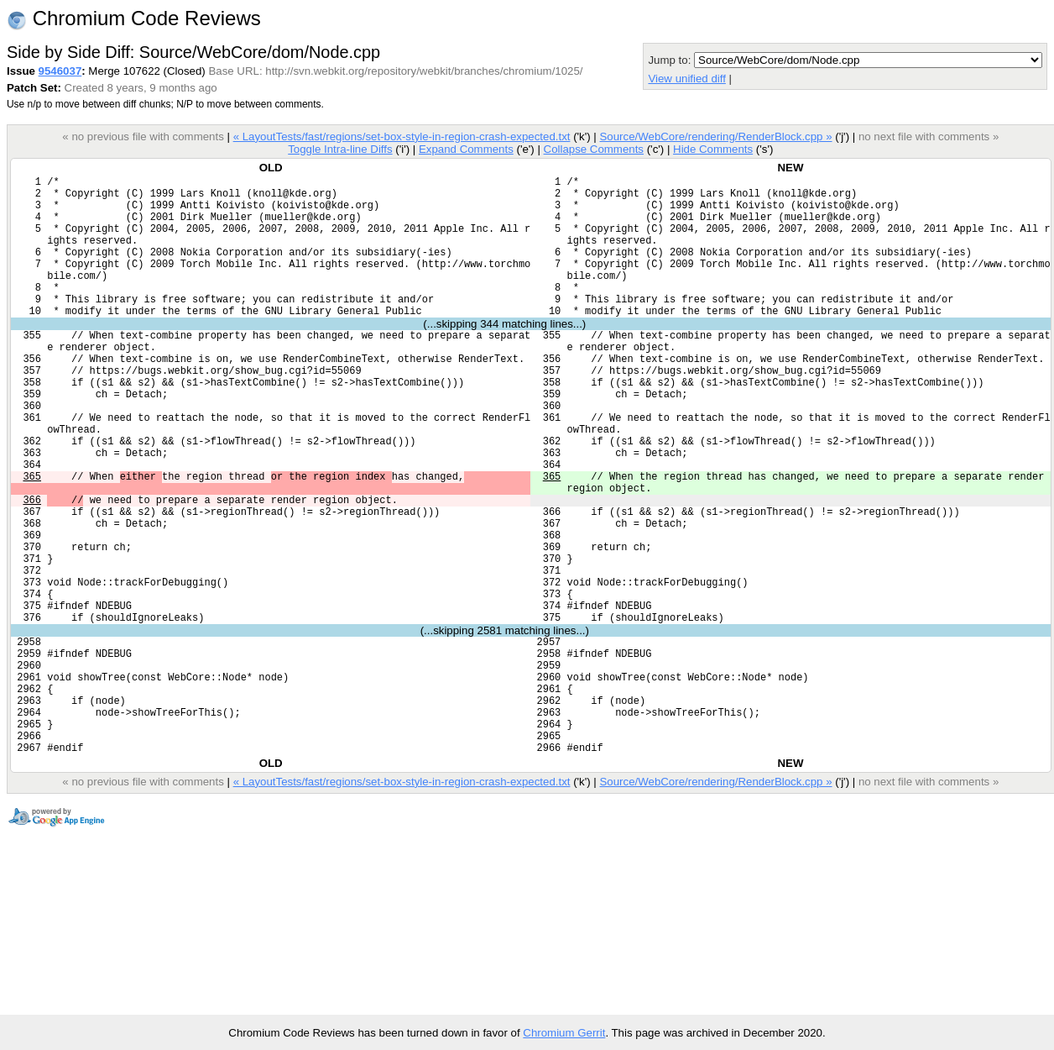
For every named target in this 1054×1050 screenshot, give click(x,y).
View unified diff (686, 78)
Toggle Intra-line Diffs (340, 149)
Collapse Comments (593, 149)
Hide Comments (713, 149)
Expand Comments (466, 149)
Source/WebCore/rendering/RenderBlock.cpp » (715, 136)
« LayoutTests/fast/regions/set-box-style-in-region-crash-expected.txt (402, 136)
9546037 (60, 71)
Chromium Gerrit (564, 1032)
